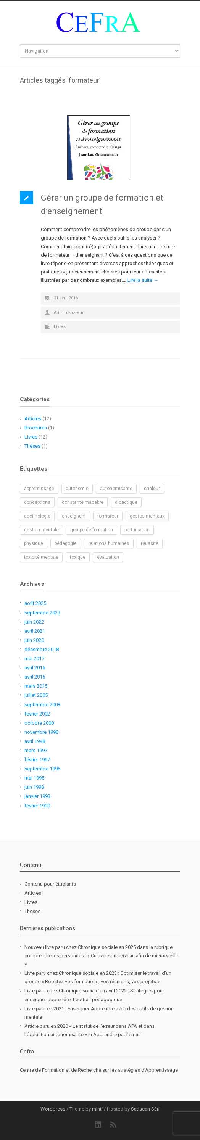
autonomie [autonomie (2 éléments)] (77, 488)
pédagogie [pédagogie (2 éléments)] (66, 543)
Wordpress (52, 1109)
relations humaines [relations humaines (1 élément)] (108, 543)
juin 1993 (34, 787)
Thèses (32, 446)
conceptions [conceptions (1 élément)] (37, 502)
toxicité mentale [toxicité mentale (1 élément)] (41, 557)
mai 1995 (34, 778)
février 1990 (37, 806)
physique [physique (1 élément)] (33, 543)
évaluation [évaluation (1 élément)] (108, 557)
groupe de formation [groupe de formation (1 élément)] (91, 529)
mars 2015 (35, 686)
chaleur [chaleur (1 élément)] (152, 488)
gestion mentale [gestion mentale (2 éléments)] (41, 529)
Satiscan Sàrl (145, 1109)
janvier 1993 (37, 796)
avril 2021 (34, 631)
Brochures (35, 428)
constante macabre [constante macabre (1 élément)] (82, 502)
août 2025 (35, 603)
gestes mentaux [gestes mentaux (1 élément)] (147, 516)
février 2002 (37, 714)
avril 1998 (34, 741)
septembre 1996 (42, 769)
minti (97, 1109)
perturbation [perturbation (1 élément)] (137, 529)
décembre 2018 (41, 649)
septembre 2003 (42, 704)
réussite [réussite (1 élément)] (149, 543)
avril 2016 (34, 667)
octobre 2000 (39, 723)
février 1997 (37, 759)
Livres (60, 326)
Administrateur (69, 312)
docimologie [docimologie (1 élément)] (37, 516)
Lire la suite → (142, 280)
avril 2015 (34, 677)
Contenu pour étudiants (50, 884)
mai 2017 (34, 658)
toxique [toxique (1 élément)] (77, 557)
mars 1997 (35, 750)
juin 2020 (34, 640)
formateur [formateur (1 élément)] (107, 516)
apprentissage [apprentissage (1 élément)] (39, 488)
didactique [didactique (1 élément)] (126, 502)
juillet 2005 (36, 695)
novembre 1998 (41, 732)
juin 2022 (34, 622)
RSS (113, 1124)
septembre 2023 (42, 613)
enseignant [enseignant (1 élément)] (74, 516)
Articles (32, 418)
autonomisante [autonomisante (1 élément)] (116, 488)
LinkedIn (98, 1124)
